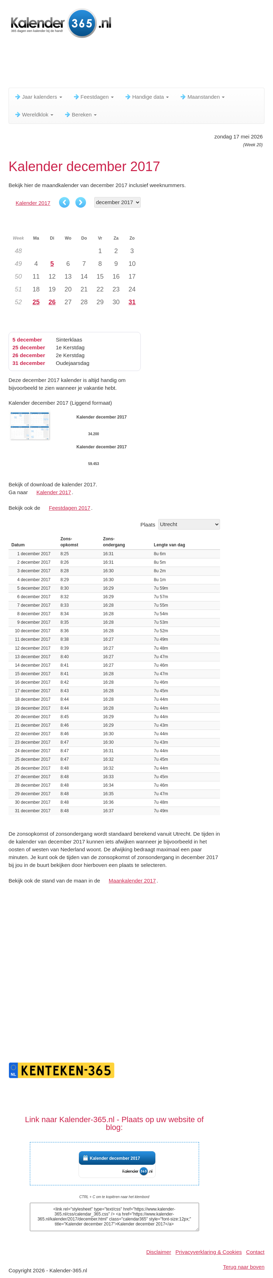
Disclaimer (158, 1252)
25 (35, 302)
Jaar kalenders (38, 97)
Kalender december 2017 (115, 1158)
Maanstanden (202, 97)
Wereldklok (33, 114)
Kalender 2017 (33, 203)
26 (51, 302)
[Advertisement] (138, 66)
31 (131, 302)
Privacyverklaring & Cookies (209, 1252)
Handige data (146, 97)
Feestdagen (93, 97)
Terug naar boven (243, 1267)
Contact (255, 1252)
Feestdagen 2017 (69, 508)
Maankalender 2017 (132, 881)
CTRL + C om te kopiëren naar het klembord (114, 1197)
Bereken (80, 114)
